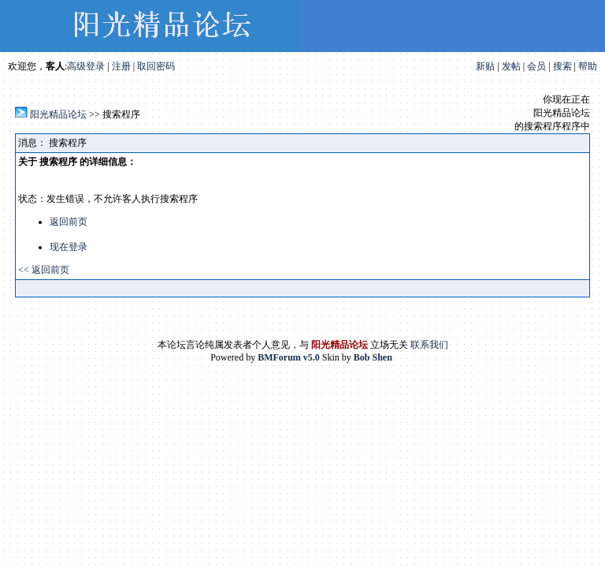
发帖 (511, 66)
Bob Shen (373, 357)
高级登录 (86, 66)
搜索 (562, 66)
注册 (121, 66)
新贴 (485, 66)
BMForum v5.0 (289, 357)
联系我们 (429, 344)
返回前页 (68, 221)
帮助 (587, 66)
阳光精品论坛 (58, 114)
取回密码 (156, 66)
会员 (536, 66)
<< (25, 269)
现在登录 (68, 246)
